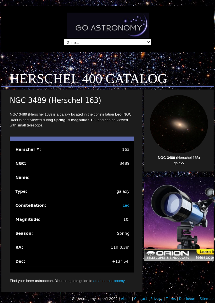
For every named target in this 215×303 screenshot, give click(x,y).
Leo (126, 205)
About (126, 299)
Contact (140, 299)
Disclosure (188, 299)
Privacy (156, 299)
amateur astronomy (108, 281)
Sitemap (207, 299)
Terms (171, 299)
